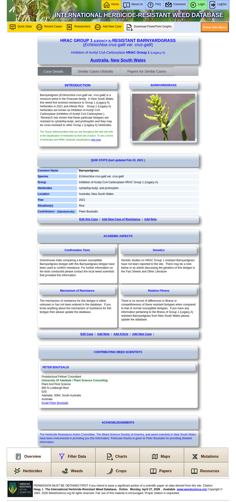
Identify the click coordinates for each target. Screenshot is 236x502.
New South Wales (128, 60)
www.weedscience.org (192, 489)
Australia (99, 60)
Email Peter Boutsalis (55, 403)
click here (96, 139)
